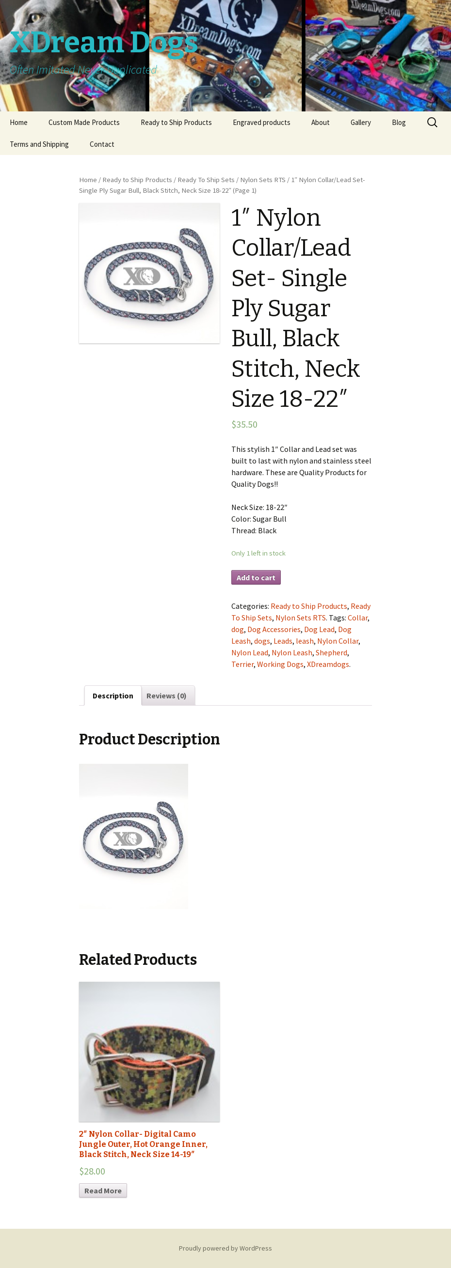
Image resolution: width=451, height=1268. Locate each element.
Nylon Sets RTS (263, 179)
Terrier (242, 664)
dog (237, 629)
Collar (358, 617)
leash (305, 641)
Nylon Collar (337, 641)
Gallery (361, 122)
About (320, 122)
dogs (262, 641)
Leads (283, 641)
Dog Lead (319, 629)
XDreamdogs (328, 664)
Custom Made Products (84, 122)
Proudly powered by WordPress (225, 1248)
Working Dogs (280, 664)
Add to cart (256, 577)
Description (113, 695)
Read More (103, 1190)
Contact (102, 144)
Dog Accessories (274, 629)
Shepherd (331, 652)
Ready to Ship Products (176, 122)
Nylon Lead (249, 652)
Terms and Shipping (39, 144)
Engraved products (261, 122)
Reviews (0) (166, 695)
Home (19, 122)
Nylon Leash (292, 652)
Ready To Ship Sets (206, 179)
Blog (399, 122)
